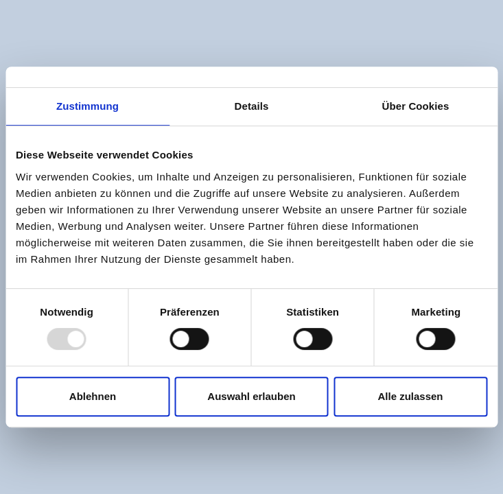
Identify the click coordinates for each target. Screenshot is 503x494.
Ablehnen (92, 396)
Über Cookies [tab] (415, 106)
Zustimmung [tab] (87, 106)
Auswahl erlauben (251, 396)
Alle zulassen (410, 396)
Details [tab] (252, 106)
